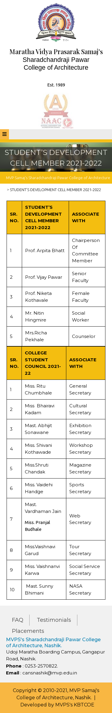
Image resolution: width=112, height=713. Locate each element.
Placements (28, 631)
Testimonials (54, 620)
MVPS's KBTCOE (74, 705)
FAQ (17, 620)
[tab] (4, 134)
